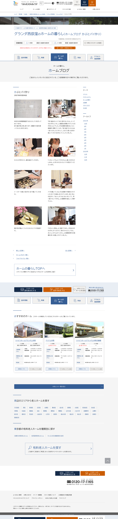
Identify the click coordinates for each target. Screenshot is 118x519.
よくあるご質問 (17, 496)
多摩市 (94, 416)
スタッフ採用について (50, 496)
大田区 (77, 409)
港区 (24, 409)
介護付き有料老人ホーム (21, 437)
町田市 (31, 416)
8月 (85, 129)
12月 (85, 154)
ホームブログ (60, 14)
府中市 (16, 416)
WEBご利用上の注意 (51, 500)
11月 (85, 157)
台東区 (46, 409)
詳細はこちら (21, 369)
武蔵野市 (86, 412)
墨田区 (54, 409)
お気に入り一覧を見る (59, 387)
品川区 (61, 409)
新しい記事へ (20, 250)
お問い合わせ (27, 496)
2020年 (85, 151)
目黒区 (69, 409)
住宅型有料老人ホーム (38, 437)
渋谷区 (93, 409)
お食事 (85, 102)
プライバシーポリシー (37, 500)
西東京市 (16, 419)
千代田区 (16, 409)
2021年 (85, 120)
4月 (85, 140)
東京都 (20, 14)
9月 (85, 126)
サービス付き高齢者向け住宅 (55, 437)
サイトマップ (62, 500)
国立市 (71, 416)
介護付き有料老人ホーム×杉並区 (37, 14)
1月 (85, 148)
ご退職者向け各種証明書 (65, 496)
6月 (85, 134)
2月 (85, 145)
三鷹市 (94, 412)
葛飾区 (60, 412)
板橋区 (45, 412)
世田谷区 (84, 409)
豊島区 (31, 412)
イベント (85, 94)
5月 (85, 137)
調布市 (24, 416)
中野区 (16, 412)
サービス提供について (45, 3)
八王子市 (77, 412)
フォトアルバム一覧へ (22, 258)
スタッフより (86, 105)
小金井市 (39, 416)
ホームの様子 (86, 99)
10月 (85, 123)
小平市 (48, 416)
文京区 (39, 409)
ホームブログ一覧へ (22, 255)
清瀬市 (87, 416)
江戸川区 (68, 412)
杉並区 (25, 14)
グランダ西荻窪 (51, 14)
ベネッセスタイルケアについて (21, 500)
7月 (85, 132)
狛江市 (79, 416)
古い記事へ (68, 250)
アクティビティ (87, 97)
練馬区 (53, 412)
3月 (85, 143)
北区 (38, 412)
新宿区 (31, 409)
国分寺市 (63, 416)
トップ (15, 14)
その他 (85, 108)
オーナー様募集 (37, 496)
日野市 (55, 416)
